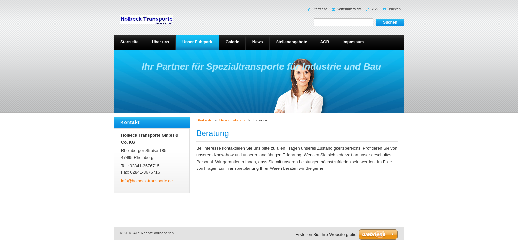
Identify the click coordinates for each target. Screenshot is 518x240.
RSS (374, 9)
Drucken (394, 9)
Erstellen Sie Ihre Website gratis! (326, 234)
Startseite (204, 120)
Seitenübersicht (349, 9)
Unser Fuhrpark (232, 120)
